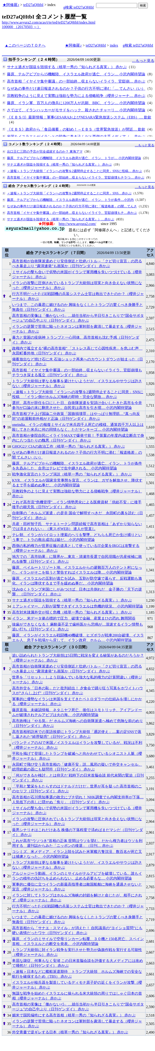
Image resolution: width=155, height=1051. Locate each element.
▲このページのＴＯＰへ (25, 45)
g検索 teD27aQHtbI (78, 7)
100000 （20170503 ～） (21, 27)
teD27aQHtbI (33, 5)
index (114, 45)
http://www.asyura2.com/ (77, 224)
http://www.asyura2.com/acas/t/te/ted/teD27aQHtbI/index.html (48, 22)
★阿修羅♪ (11, 5)
